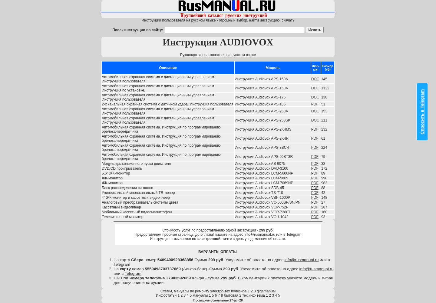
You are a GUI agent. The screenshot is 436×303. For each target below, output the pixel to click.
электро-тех (220, 291)
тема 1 (262, 295)
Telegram (293, 234)
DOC (315, 79)
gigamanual (266, 291)
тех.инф (249, 295)
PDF (315, 104)
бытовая (231, 295)
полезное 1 (240, 291)
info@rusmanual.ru (259, 234)
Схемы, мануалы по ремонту (184, 291)
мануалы (200, 295)
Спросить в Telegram (422, 112)
